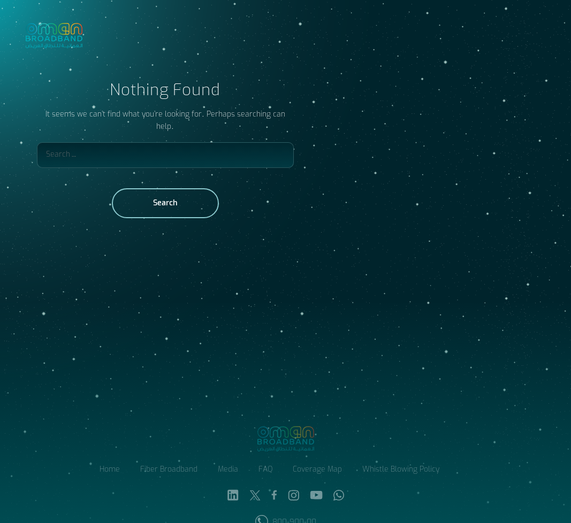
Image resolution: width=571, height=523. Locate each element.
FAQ (265, 470)
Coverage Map (317, 470)
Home (110, 470)
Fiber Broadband (168, 470)
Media (228, 470)
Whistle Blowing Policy (400, 470)
